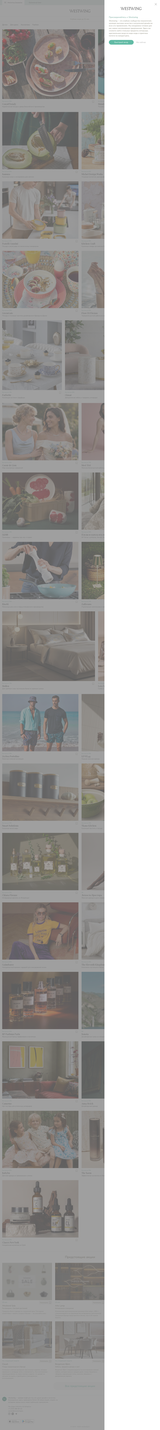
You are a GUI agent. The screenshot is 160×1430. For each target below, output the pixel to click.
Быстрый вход (121, 42)
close (156, 4)
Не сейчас (141, 42)
